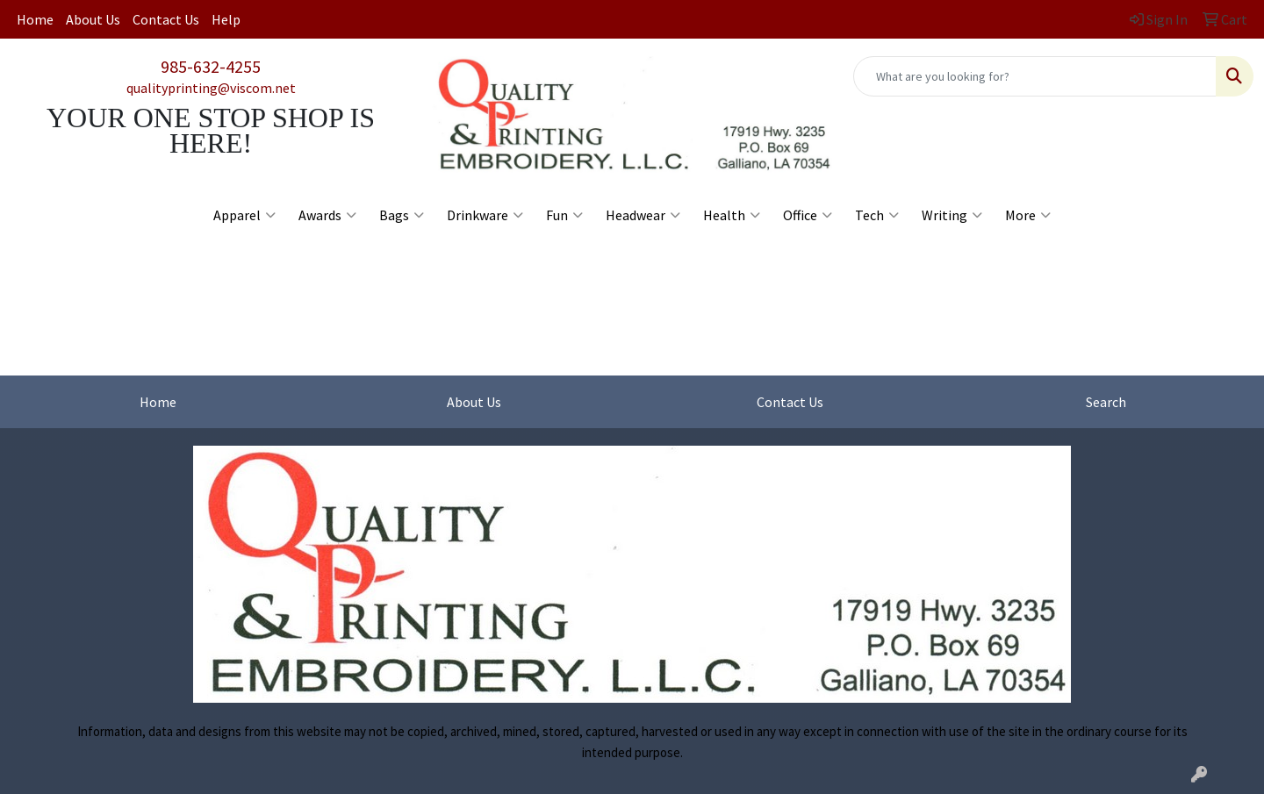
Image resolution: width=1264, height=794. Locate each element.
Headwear (643, 214)
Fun (564, 214)
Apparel (244, 214)
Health (731, 214)
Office (807, 214)
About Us (93, 19)
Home (35, 19)
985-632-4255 (211, 66)
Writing (952, 214)
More (1028, 214)
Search (1106, 402)
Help (226, 19)
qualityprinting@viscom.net (211, 88)
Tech (877, 214)
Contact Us (166, 19)
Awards (327, 214)
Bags (401, 214)
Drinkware (485, 214)
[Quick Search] (1035, 76)
